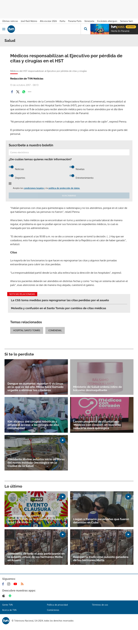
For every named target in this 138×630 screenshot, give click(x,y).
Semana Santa (127, 21)
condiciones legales (34, 188)
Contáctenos (53, 610)
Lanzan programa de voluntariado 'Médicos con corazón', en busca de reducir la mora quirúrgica (97, 425)
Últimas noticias (10, 21)
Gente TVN (7, 604)
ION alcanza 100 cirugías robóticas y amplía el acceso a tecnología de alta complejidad (33, 425)
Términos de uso (100, 604)
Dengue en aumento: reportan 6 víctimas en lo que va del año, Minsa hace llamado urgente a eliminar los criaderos (36, 387)
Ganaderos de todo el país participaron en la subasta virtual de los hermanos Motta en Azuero (36, 557)
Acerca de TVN (9, 610)
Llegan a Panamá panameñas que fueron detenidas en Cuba (101, 520)
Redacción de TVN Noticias (26, 78)
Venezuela (89, 21)
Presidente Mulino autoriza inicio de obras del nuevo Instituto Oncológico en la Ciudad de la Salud (36, 462)
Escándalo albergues (107, 21)
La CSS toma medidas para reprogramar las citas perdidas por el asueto (60, 300)
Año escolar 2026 (48, 21)
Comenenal (55, 330)
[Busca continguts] (85, 29)
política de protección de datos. (64, 188)
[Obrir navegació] (4, 29)
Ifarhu (62, 21)
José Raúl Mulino (29, 21)
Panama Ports (75, 21)
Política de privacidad (57, 604)
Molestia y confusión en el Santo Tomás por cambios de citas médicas (58, 308)
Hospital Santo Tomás (26, 330)
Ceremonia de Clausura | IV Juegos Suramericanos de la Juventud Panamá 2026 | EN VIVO (34, 519)
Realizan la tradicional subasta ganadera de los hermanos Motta (100, 558)
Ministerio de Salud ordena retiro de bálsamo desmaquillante (97, 388)
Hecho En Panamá (120, 31)
